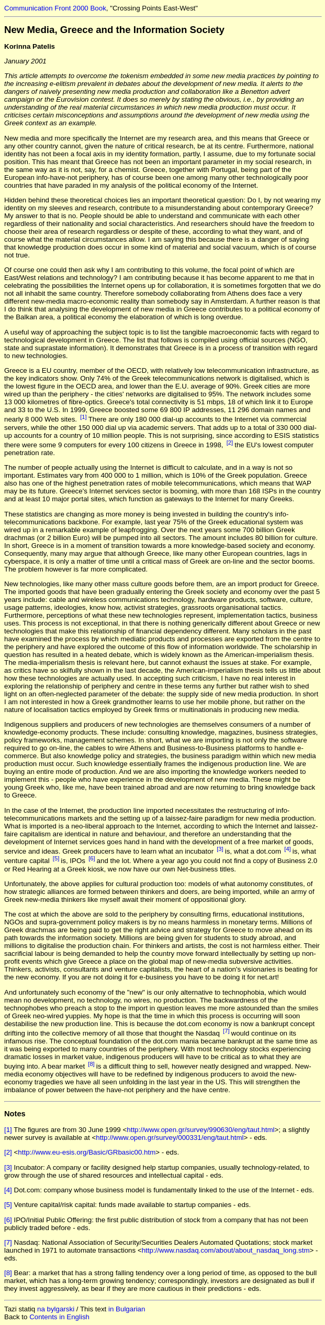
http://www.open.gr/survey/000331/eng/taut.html (169, 1137)
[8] (91, 1064)
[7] (226, 1031)
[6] (92, 858)
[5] (56, 858)
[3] (220, 849)
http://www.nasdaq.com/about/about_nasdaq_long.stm (226, 1250)
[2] (230, 442)
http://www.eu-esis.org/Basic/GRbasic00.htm (86, 1152)
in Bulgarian (126, 1309)
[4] (288, 849)
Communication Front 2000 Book (55, 8)
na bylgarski (55, 1309)
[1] (83, 417)
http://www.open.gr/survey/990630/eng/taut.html (200, 1130)
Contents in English (59, 1317)
